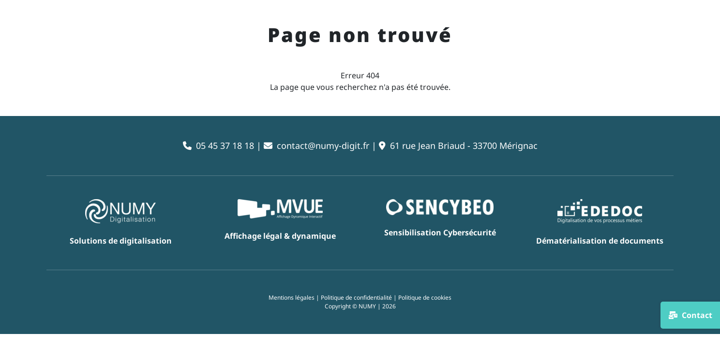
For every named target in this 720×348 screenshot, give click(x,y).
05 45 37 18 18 (225, 145)
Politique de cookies (424, 297)
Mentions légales (292, 297)
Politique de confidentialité (356, 297)
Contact (690, 315)
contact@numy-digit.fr (323, 145)
